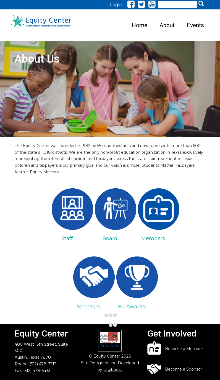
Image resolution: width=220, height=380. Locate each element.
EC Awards (131, 307)
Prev (104, 345)
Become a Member (184, 348)
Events (195, 25)
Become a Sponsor (183, 369)
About (167, 25)
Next (115, 345)
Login (116, 4)
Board (110, 238)
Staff (67, 238)
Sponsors (88, 307)
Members (153, 238)
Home (139, 25)
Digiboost (112, 369)
